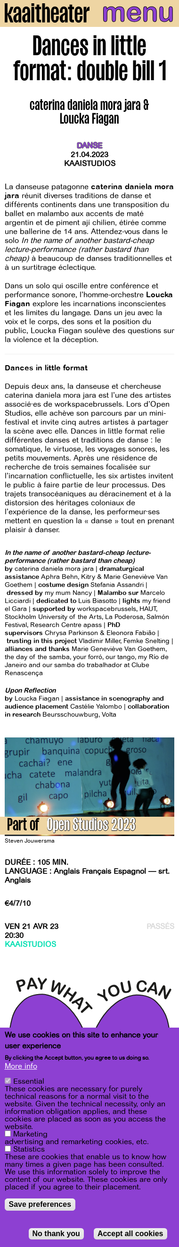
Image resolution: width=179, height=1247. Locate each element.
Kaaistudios (89, 163)
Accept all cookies (130, 1234)
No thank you (56, 1234)
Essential (28, 1081)
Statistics (29, 1149)
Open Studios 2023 (91, 826)
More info (21, 1066)
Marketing (30, 1134)
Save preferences (40, 1204)
